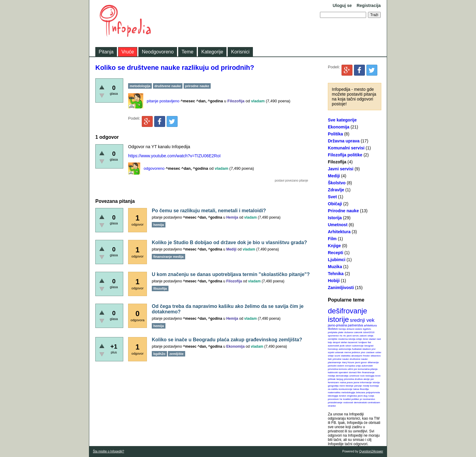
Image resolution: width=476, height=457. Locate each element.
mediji (366, 385)
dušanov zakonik (353, 332)
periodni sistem (336, 365)
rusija (371, 395)
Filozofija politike (345, 154)
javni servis (353, 335)
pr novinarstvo (367, 399)
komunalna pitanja (368, 369)
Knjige (334, 245)
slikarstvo (376, 355)
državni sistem (354, 329)
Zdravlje (336, 189)
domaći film (355, 372)
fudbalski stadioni (361, 349)
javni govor (361, 362)
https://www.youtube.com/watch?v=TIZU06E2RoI (174, 155)
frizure (351, 362)
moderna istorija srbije (350, 339)
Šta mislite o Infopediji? (108, 451)
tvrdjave (363, 342)
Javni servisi (340, 168)
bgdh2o (367, 329)
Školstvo (336, 182)
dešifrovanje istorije (347, 315)
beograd (369, 345)
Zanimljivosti (341, 287)
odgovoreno (154, 168)
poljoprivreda (373, 392)
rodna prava (346, 382)
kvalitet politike (351, 399)
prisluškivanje (335, 402)
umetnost (354, 375)
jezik (342, 345)
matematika (334, 392)
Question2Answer (371, 451)
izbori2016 (368, 332)
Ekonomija (338, 126)
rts (341, 335)
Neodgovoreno (158, 51)
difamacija (373, 362)
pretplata (332, 332)
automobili (367, 365)
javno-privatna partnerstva (345, 325)
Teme (187, 51)
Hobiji (334, 280)
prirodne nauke (341, 359)
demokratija (342, 375)
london (342, 395)
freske (366, 355)
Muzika (335, 266)
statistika (345, 355)
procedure (333, 399)
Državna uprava (343, 140)
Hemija (232, 217)
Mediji (334, 175)
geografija (333, 385)
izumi (337, 355)
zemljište (332, 339)
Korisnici (240, 51)
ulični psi (352, 369)
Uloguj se (342, 5)
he (341, 399)
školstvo (333, 328)
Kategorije (212, 51)
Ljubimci (336, 259)
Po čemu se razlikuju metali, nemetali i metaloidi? (209, 210)
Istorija (335, 217)
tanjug (339, 379)
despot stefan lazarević (345, 342)
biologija (369, 375)
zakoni (363, 335)
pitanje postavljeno (163, 101)
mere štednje (346, 385)
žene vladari (369, 339)
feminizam (333, 382)
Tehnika (336, 273)
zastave (370, 352)
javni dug (362, 395)
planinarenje (334, 362)
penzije (358, 385)
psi (372, 379)
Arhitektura (339, 231)
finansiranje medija (168, 256)
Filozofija (337, 161)
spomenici (333, 335)
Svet (332, 196)
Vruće (127, 51)
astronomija (345, 349)
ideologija (333, 395)
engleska (352, 395)
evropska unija (353, 365)
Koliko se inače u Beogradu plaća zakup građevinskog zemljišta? (227, 339)
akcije (366, 379)
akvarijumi (356, 355)
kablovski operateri (338, 372)
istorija (376, 382)
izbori (348, 345)
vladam (258, 101)
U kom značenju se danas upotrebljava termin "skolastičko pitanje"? (231, 274)
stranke (332, 405)
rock (362, 375)
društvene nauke (359, 359)
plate (340, 332)
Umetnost (338, 224)
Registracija (369, 5)
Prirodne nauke (343, 210)
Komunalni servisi (346, 147)
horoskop (333, 349)
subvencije (358, 345)
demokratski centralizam (367, 402)
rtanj (344, 362)
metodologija (348, 392)
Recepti (335, 252)
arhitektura (370, 325)
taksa (356, 389)
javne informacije (363, 382)
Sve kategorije (342, 120)
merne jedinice (352, 352)
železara (360, 392)
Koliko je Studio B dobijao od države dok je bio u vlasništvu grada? (229, 242)
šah (330, 359)
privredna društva (353, 379)
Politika (335, 133)
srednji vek (362, 320)
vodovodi (348, 402)
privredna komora (337, 369)
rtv (344, 335)
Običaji (335, 203)
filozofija (364, 389)
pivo (363, 352)
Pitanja (106, 51)
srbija (370, 335)
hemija (342, 329)
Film (332, 238)
